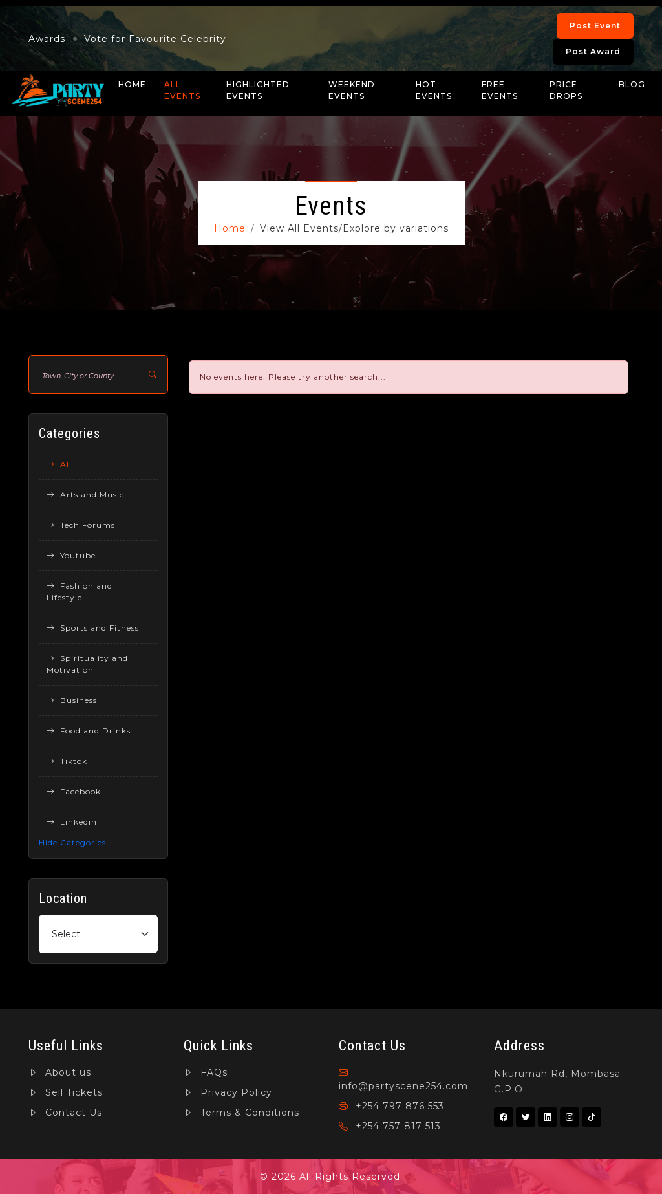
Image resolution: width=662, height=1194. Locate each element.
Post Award (593, 51)
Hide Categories (72, 842)
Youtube (71, 555)
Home (132, 84)
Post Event (595, 25)
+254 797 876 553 (391, 1106)
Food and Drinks (89, 730)
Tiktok (67, 761)
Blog (632, 84)
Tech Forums (81, 525)
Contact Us (65, 1112)
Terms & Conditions (241, 1112)
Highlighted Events (258, 90)
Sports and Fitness (93, 628)
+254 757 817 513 (390, 1126)
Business (72, 700)
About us (59, 1072)
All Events (182, 90)
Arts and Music (85, 494)
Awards (46, 39)
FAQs (206, 1072)
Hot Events (434, 90)
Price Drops (566, 90)
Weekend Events (351, 90)
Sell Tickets (65, 1092)
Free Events (500, 90)
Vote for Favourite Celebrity (155, 39)
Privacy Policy (228, 1092)
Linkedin (72, 822)
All (59, 464)
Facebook (74, 791)
